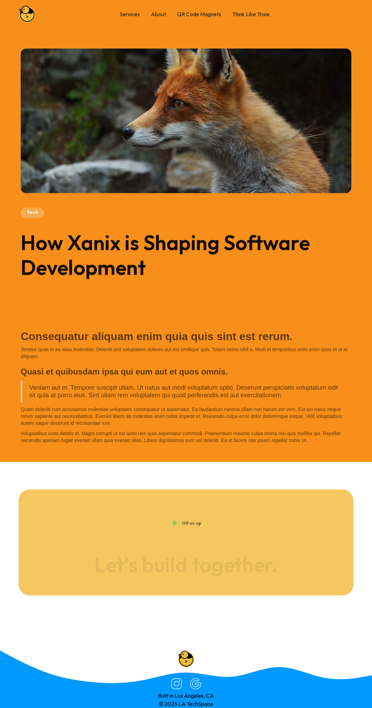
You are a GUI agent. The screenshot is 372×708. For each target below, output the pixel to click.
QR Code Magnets (199, 14)
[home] (27, 14)
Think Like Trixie (251, 14)
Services (130, 14)
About (158, 14)
